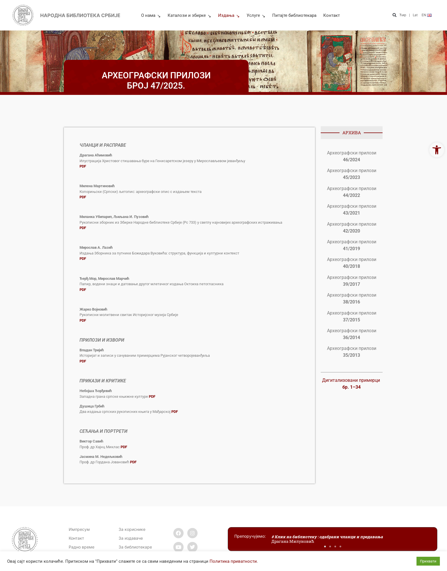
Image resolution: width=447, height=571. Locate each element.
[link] (436, 149)
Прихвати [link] (428, 561)
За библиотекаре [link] (135, 547)
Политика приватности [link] (233, 561)
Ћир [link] (402, 15)
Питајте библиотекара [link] (294, 15)
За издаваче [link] (131, 538)
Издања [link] (229, 15)
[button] (394, 15)
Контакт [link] (331, 15)
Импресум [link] (79, 529)
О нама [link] (151, 15)
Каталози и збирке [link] (189, 15)
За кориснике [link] (132, 529)
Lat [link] (415, 15)
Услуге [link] (256, 15)
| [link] (409, 15)
